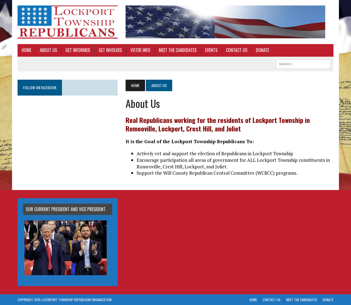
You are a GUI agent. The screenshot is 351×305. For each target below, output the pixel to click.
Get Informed (78, 50)
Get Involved (110, 50)
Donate (262, 50)
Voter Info (140, 50)
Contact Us (236, 50)
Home (26, 50)
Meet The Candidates (178, 50)
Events (211, 50)
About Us (48, 50)
